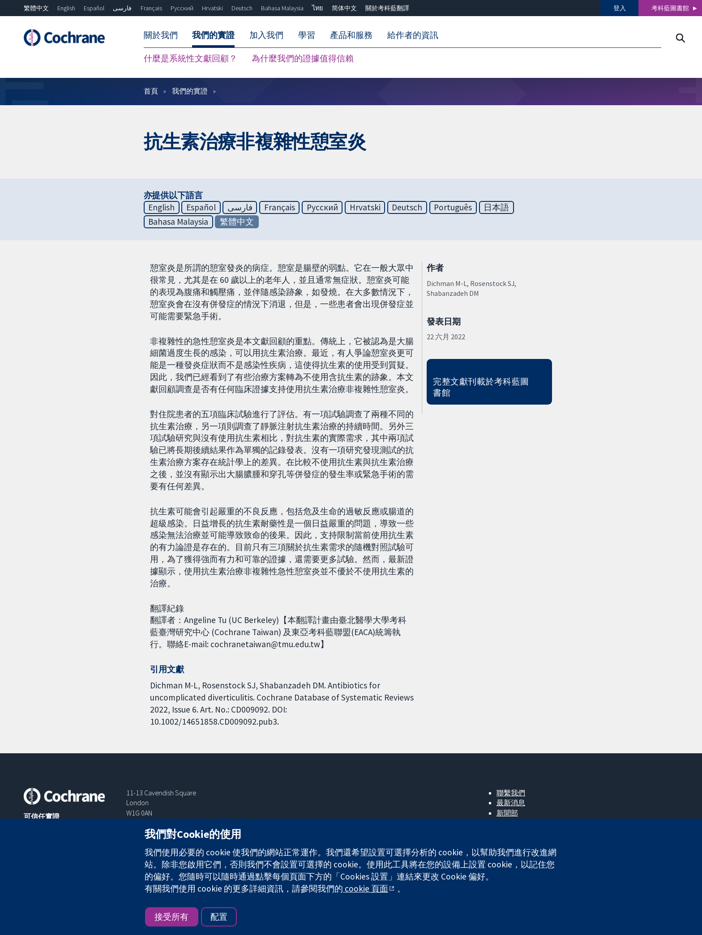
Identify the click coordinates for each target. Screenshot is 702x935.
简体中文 (344, 8)
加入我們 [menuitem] (266, 35)
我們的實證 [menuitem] (213, 35)
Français (151, 8)
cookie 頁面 (365, 888)
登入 (619, 8)
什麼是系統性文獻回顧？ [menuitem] (190, 58)
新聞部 (507, 812)
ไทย (317, 8)
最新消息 (511, 802)
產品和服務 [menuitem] (351, 35)
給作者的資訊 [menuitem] (412, 35)
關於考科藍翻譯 (387, 8)
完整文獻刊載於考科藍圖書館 (481, 387)
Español (94, 8)
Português (453, 207)
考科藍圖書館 (670, 8)
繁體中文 (36, 8)
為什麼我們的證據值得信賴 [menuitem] (303, 58)
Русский (182, 8)
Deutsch (242, 8)
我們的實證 (190, 90)
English (66, 8)
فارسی (122, 8)
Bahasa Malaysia (282, 8)
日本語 (496, 207)
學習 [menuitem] (306, 35)
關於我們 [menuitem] (161, 35)
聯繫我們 (511, 792)
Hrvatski (212, 8)
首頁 (151, 90)
